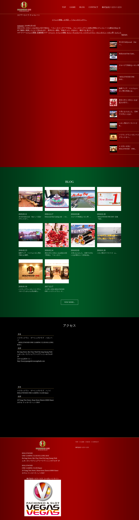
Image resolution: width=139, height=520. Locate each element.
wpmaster (20, 26)
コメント (118, 32)
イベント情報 (61, 32)
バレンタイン (101, 32)
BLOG (82, 7)
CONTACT (93, 7)
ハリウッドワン (89, 32)
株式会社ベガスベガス (112, 7)
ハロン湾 (110, 32)
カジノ (69, 32)
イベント (51, 32)
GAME (73, 7)
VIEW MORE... (69, 302)
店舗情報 (40, 32)
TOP (64, 7)
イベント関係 (31, 32)
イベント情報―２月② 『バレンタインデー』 (69, 20)
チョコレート (77, 32)
